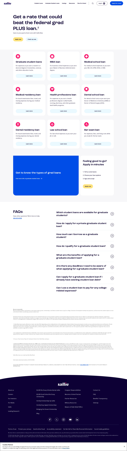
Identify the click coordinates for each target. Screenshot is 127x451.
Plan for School (81, 3)
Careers (10, 394)
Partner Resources (71, 398)
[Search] (93, 3)
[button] (85, 214)
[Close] (124, 446)
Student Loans (38, 3)
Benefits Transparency (100, 398)
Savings (64, 3)
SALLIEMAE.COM (84, 365)
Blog (37, 413)
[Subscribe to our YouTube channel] (70, 419)
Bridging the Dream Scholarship (46, 409)
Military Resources (71, 403)
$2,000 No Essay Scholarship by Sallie (48, 390)
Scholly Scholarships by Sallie (45, 401)
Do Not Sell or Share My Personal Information (77, 429)
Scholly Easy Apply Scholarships (46, 405)
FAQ (94, 394)
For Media (11, 403)
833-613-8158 (17, 218)
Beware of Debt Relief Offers (74, 407)
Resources (72, 3)
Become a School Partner (73, 394)
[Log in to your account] (102, 3)
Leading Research (13, 411)
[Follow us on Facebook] (50, 419)
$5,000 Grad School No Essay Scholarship (45, 395)
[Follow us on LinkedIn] (77, 419)
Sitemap (95, 403)
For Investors (12, 398)
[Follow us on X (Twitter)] (57, 419)
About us (11, 390)
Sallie (9, 407)
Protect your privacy (24, 429)
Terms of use (12, 429)
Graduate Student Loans (52, 3)
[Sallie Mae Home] (7, 3)
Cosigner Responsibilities (73, 390)
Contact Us (96, 390)
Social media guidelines (101, 429)
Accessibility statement (54, 429)
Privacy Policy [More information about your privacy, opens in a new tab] (65, 448)
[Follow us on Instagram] (63, 419)
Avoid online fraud (39, 429)
